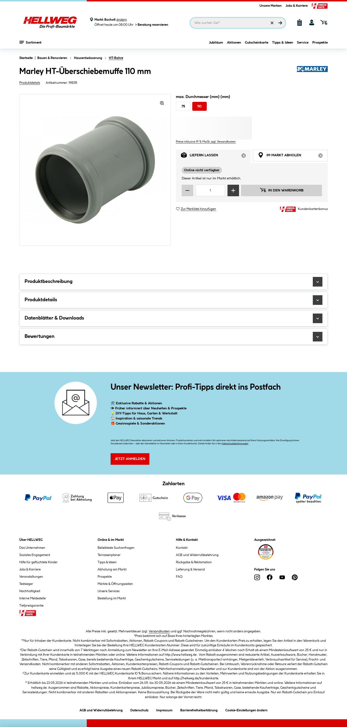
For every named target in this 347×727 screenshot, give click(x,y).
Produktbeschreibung (173, 282)
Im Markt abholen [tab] (293, 156)
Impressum (164, 709)
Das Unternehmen (32, 547)
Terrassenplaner (109, 555)
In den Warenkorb (281, 190)
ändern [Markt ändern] (121, 19)
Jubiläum (216, 42)
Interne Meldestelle (32, 598)
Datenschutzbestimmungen (235, 444)
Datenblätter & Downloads (173, 318)
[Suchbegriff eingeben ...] (238, 23)
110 (199, 106)
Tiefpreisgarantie (31, 605)
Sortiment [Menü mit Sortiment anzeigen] (30, 42)
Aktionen (234, 42)
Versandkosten (159, 631)
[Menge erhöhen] (233, 190)
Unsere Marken (271, 5)
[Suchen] (280, 23)
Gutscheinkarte (256, 42)
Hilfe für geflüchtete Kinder (38, 562)
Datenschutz (139, 709)
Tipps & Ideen (282, 42)
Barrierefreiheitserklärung (199, 709)
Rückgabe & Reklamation (194, 562)
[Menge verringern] (187, 190)
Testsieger (26, 584)
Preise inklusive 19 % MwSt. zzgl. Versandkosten (206, 141)
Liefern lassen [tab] (216, 156)
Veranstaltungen (31, 576)
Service (302, 42)
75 (183, 106)
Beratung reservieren (151, 24)
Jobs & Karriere (297, 5)
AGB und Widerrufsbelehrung (197, 555)
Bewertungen (173, 336)
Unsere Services (109, 591)
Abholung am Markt (112, 569)
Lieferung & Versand (190, 569)
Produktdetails (29, 82)
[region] (95, 170)
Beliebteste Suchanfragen (116, 547)
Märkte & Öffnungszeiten (115, 584)
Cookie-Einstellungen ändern (246, 709)
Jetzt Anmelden (130, 459)
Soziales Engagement (34, 555)
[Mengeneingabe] (210, 190)
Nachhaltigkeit (29, 591)
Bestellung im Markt (112, 598)
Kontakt (181, 547)
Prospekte (320, 42)
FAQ (179, 576)
